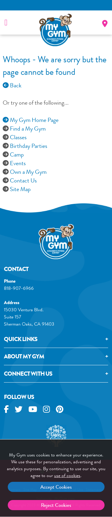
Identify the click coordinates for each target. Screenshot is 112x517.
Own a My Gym (28, 172)
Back (12, 85)
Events (18, 163)
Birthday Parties (28, 146)
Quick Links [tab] (20, 340)
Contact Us (23, 180)
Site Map (20, 189)
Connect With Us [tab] (28, 374)
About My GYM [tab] (24, 357)
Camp (17, 154)
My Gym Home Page (31, 120)
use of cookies (67, 475)
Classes (18, 137)
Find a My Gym (28, 128)
